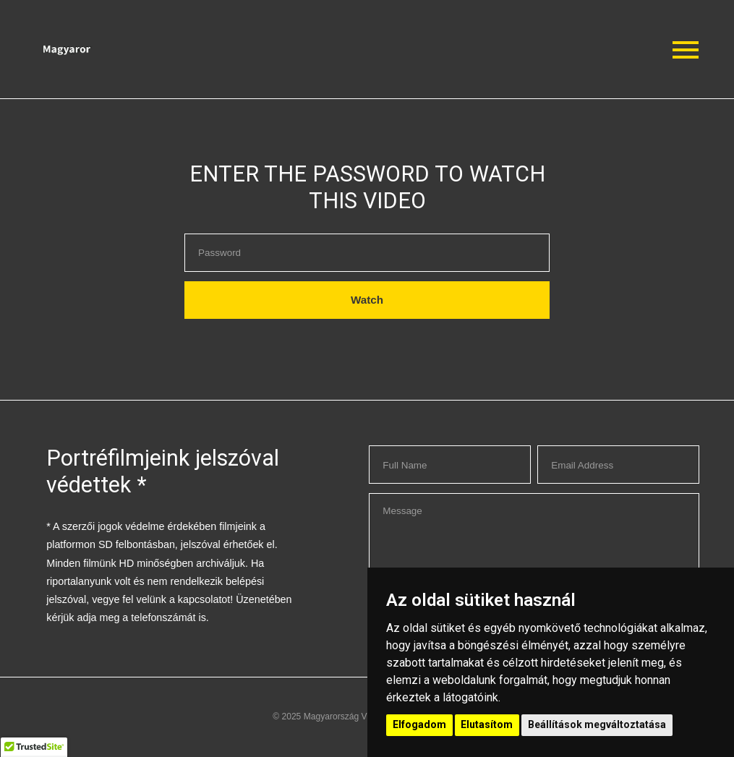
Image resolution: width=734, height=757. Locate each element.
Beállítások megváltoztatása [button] (597, 724)
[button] (143, 49)
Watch (367, 300)
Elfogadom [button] (419, 724)
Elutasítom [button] (487, 724)
